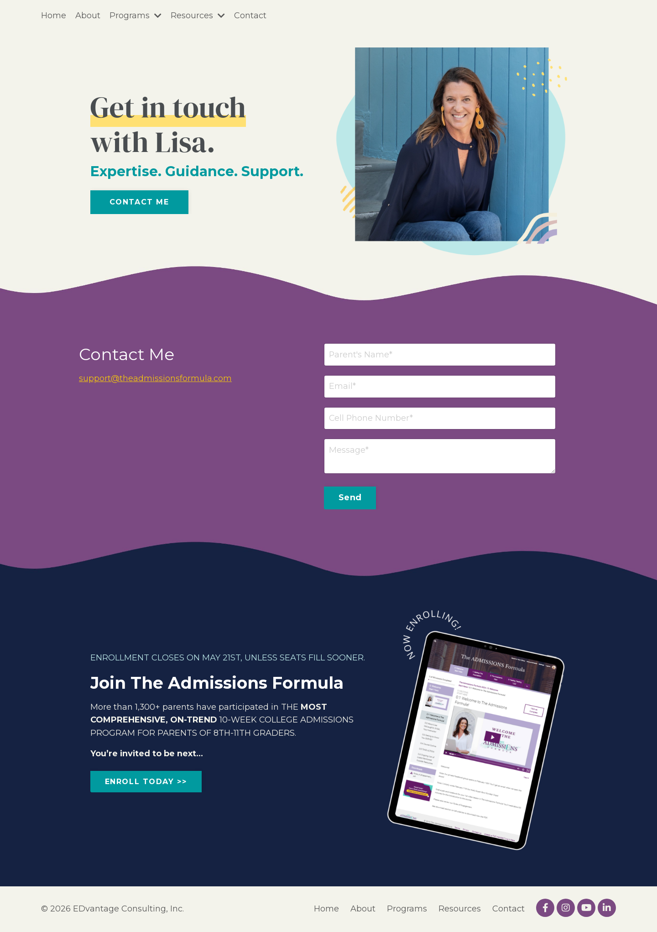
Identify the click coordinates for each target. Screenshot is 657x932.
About (87, 15)
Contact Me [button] (139, 202)
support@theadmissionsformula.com (155, 378)
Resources (198, 15)
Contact (250, 15)
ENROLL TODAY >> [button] (146, 782)
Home (53, 15)
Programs (136, 15)
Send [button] (350, 498)
